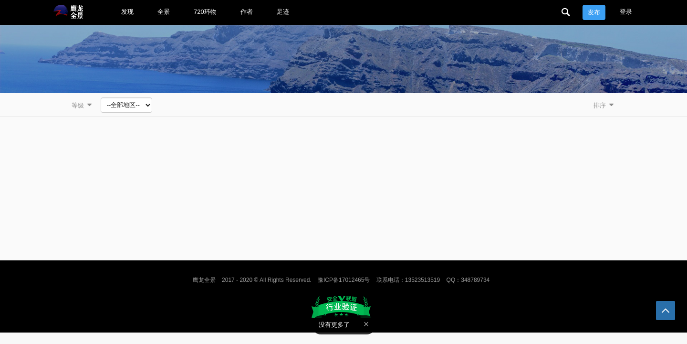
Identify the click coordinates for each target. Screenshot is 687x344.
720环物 (205, 11)
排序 (604, 105)
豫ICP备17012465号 (344, 280)
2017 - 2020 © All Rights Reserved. (267, 280)
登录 (626, 11)
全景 (163, 11)
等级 (83, 105)
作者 (246, 11)
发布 (594, 12)
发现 (127, 11)
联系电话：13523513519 (408, 280)
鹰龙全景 (204, 280)
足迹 (283, 11)
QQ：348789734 (468, 280)
